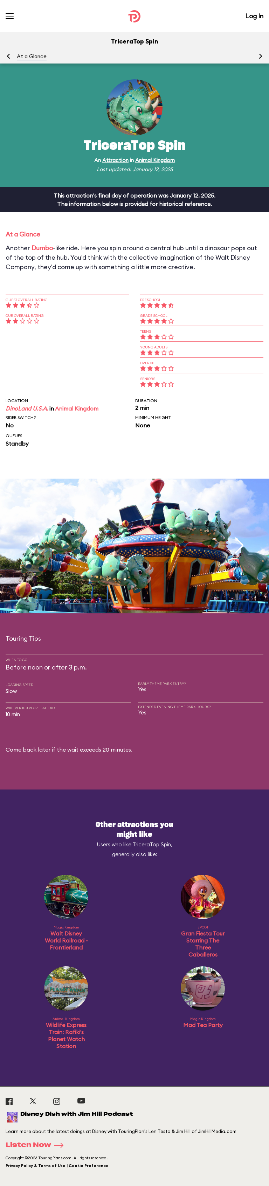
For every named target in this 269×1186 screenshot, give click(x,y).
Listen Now (37, 1145)
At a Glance (32, 56)
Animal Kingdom (155, 160)
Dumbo (42, 248)
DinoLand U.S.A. (27, 408)
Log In (254, 16)
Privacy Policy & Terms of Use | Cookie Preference (57, 1165)
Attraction (115, 160)
